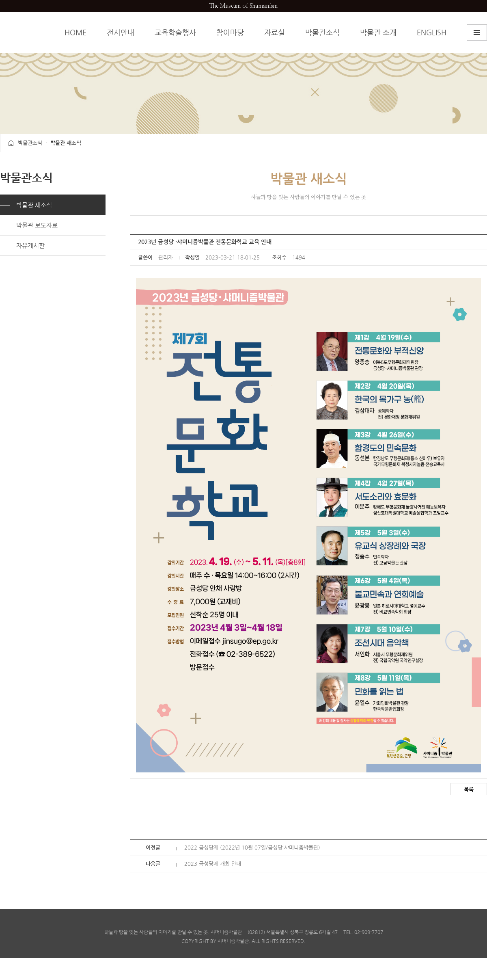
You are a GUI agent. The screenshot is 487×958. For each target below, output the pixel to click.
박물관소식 (322, 32)
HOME (75, 32)
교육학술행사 (175, 32)
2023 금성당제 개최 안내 (212, 864)
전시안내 (120, 32)
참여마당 (230, 32)
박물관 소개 (378, 32)
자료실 (274, 32)
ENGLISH (431, 32)
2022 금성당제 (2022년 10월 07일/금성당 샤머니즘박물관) (252, 847)
